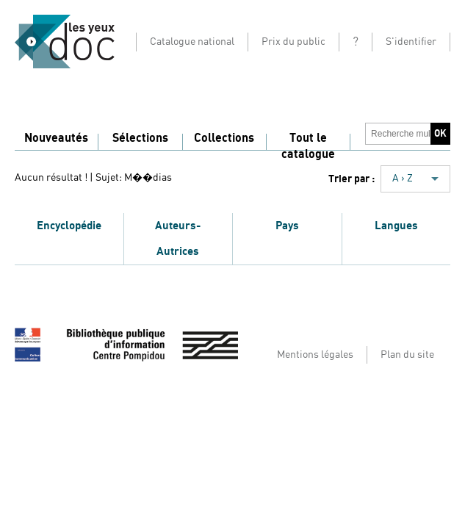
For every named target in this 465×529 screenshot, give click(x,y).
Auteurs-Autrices (178, 238)
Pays (287, 225)
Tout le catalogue (308, 146)
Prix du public (293, 42)
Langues (396, 225)
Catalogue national (192, 42)
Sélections (140, 138)
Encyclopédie (69, 225)
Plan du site (407, 355)
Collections (224, 138)
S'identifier (411, 42)
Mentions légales (315, 355)
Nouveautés (56, 138)
